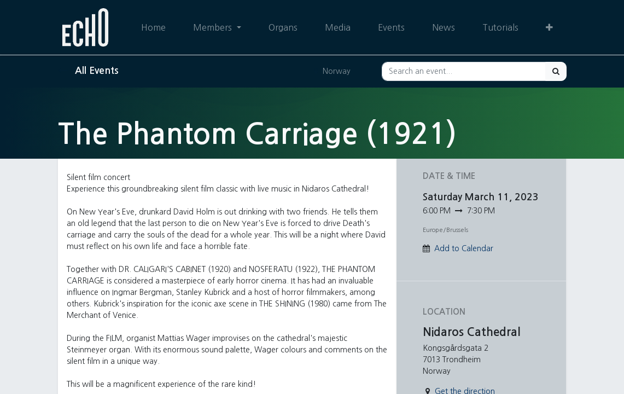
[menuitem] (153, 27)
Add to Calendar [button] (463, 248)
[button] (549, 27)
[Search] (556, 71)
